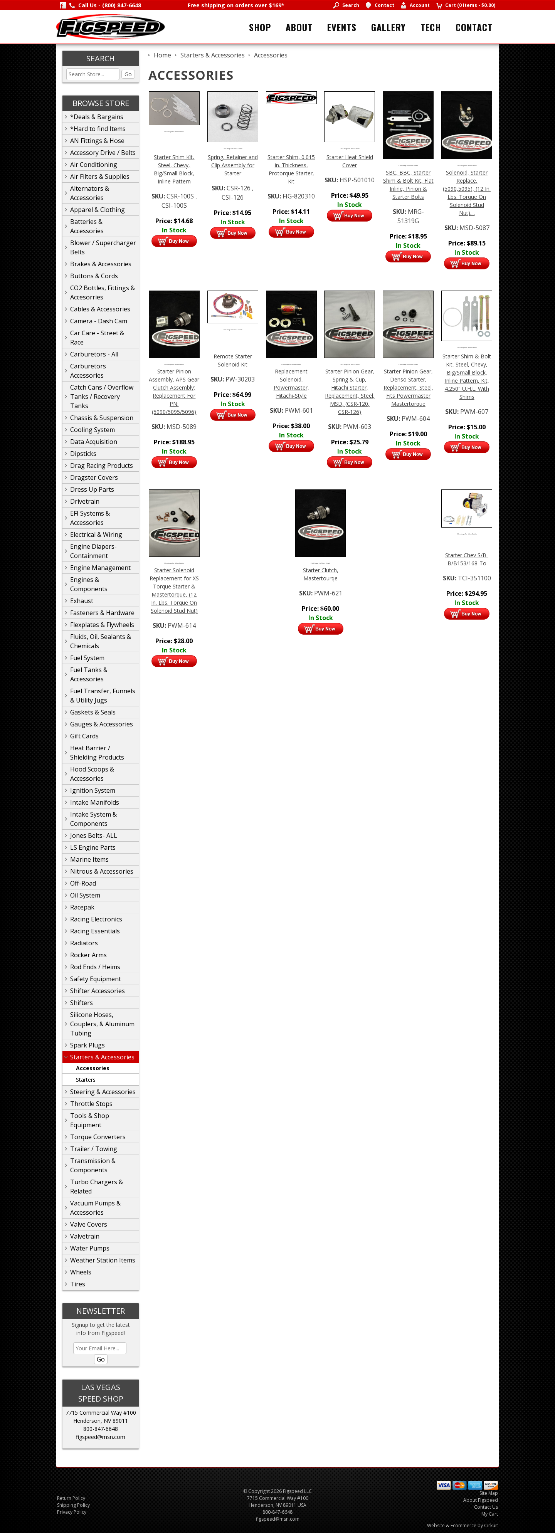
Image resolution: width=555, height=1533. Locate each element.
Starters (86, 1079)
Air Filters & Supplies (100, 176)
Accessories (92, 1068)
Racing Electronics (96, 919)
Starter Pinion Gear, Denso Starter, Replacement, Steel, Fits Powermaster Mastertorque (408, 387)
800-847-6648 (100, 1428)
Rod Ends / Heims (95, 967)
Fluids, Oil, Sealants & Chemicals (100, 641)
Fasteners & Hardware (102, 612)
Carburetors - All (94, 354)
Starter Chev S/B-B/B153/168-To (466, 559)
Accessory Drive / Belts (103, 152)
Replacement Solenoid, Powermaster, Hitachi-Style (291, 383)
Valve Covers (88, 1224)
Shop (260, 27)
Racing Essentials (95, 931)
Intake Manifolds (94, 802)
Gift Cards (84, 736)
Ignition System (92, 790)
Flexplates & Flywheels (102, 624)
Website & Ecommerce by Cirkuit (462, 1525)
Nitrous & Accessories (101, 871)
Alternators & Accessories (89, 193)
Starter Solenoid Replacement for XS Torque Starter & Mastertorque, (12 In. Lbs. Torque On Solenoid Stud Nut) (174, 590)
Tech (430, 27)
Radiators (84, 943)
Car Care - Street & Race (97, 337)
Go (128, 74)
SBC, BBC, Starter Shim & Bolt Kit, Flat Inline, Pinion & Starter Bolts (408, 184)
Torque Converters (98, 1137)
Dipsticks (83, 453)
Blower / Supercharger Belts (103, 247)
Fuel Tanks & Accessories (89, 674)
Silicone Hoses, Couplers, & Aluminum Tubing (102, 1023)
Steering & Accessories (103, 1092)
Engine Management (100, 567)
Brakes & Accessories (100, 264)
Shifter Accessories (97, 991)
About (299, 27)
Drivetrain (84, 501)
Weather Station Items (102, 1260)
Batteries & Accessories (87, 226)
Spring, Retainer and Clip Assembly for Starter (233, 165)
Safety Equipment (95, 979)
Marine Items (89, 859)
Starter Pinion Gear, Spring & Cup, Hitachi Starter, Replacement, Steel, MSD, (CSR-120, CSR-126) (350, 391)
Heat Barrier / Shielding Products (97, 752)
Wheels (80, 1272)
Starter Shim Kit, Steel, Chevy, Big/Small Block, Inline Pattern (174, 169)
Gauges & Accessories (101, 724)
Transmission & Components (93, 1165)
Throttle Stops (91, 1103)
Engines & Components (89, 584)
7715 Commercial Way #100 (101, 1412)
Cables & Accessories (100, 309)
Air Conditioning (93, 164)
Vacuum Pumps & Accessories (95, 1208)
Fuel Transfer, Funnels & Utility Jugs (102, 695)
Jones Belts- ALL (93, 835)
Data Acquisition (93, 441)
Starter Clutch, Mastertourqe (320, 574)
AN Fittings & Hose (97, 140)
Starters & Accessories (102, 1057)
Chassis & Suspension (101, 418)
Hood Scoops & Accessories (92, 774)
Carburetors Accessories (88, 371)
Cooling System (92, 429)
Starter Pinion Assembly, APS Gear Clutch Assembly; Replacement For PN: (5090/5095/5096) (174, 391)
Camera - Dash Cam (98, 321)
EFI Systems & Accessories (90, 518)
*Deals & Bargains (96, 117)
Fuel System (87, 658)
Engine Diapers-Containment (93, 551)
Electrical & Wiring (96, 534)
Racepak (82, 907)
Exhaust (81, 601)
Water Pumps (89, 1248)
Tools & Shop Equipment (89, 1120)
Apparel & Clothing (97, 209)
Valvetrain (84, 1236)
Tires (77, 1284)
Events (342, 27)
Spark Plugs (87, 1045)
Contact (474, 27)
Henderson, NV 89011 (100, 1420)
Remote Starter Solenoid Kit (233, 360)
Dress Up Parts (92, 489)
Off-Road (83, 883)
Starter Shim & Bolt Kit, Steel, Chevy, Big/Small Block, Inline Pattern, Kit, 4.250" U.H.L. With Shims (466, 376)
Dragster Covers (94, 477)
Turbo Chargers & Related (96, 1186)
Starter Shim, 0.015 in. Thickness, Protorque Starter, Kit (291, 169)
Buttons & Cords (94, 276)
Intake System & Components (93, 819)
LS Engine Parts (93, 847)
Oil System (85, 895)
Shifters (81, 1002)
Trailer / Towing (93, 1149)
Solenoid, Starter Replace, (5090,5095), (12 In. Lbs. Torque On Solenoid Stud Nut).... (467, 193)
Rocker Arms (88, 955)
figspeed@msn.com (100, 1437)
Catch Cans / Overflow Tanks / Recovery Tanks (101, 396)
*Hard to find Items (98, 128)
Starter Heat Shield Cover (349, 161)
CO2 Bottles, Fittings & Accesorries (102, 292)
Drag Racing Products (101, 465)
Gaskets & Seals (93, 712)
